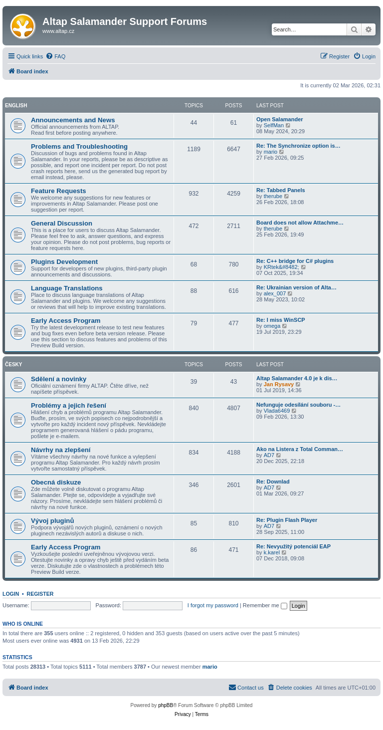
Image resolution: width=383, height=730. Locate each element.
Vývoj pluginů (52, 520)
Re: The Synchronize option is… (298, 146)
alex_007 (275, 293)
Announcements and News (73, 120)
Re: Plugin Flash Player (286, 520)
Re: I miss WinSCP (280, 320)
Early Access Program (66, 320)
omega (272, 326)
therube (273, 196)
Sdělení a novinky (58, 379)
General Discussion (61, 223)
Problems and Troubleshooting (79, 146)
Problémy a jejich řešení (68, 405)
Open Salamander (279, 119)
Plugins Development (64, 261)
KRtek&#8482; (281, 267)
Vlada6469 (277, 411)
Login (10, 594)
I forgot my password (213, 605)
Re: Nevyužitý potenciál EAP (293, 546)
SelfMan (274, 125)
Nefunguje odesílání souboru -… (298, 405)
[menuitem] (55, 56)
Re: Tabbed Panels (280, 190)
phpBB (165, 705)
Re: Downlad (273, 482)
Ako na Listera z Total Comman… (299, 449)
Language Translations (67, 288)
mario (271, 152)
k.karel (272, 552)
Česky (13, 364)
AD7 (269, 455)
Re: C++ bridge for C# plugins (295, 261)
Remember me (265, 605)
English (16, 105)
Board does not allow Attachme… (300, 223)
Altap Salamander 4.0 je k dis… (297, 378)
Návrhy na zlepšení (60, 450)
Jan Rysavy (279, 384)
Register (40, 594)
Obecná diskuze (56, 482)
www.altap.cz (58, 31)
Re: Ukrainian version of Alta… (296, 287)
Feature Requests (58, 191)
